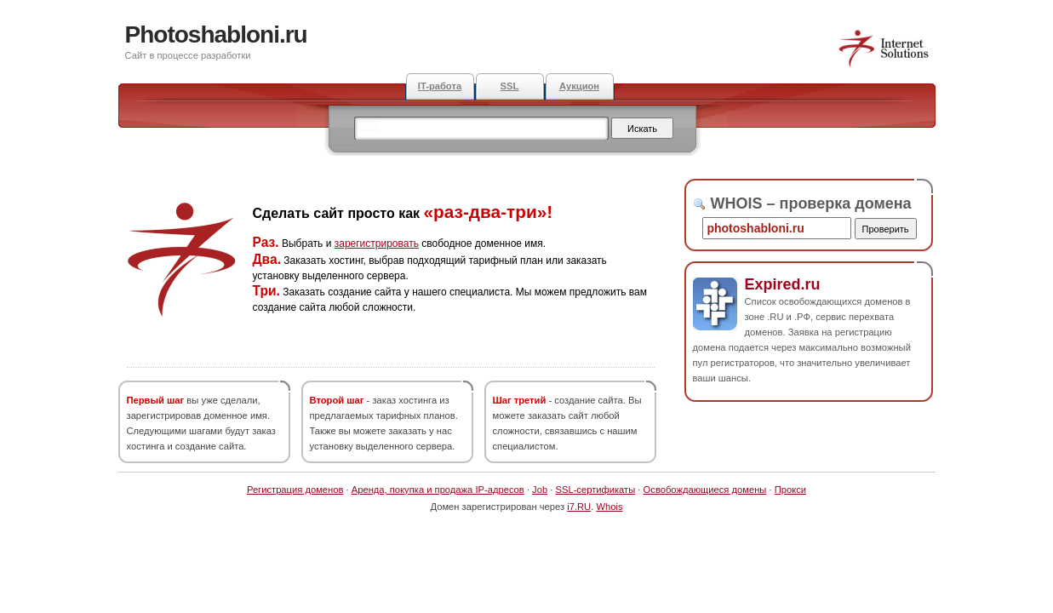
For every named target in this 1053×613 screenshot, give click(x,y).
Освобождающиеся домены (705, 489)
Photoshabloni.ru (216, 34)
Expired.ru (783, 284)
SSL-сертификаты (595, 489)
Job (539, 489)
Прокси (790, 489)
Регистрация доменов (295, 489)
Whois (609, 506)
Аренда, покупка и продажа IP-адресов (438, 489)
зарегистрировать (377, 243)
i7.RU (579, 506)
